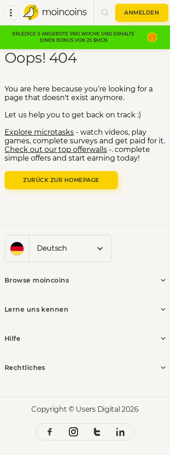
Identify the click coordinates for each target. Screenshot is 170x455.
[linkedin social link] (120, 432)
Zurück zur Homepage (61, 180)
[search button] (105, 13)
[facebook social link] (50, 432)
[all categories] (11, 12)
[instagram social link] (73, 432)
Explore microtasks (39, 132)
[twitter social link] (97, 432)
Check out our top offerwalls (56, 149)
